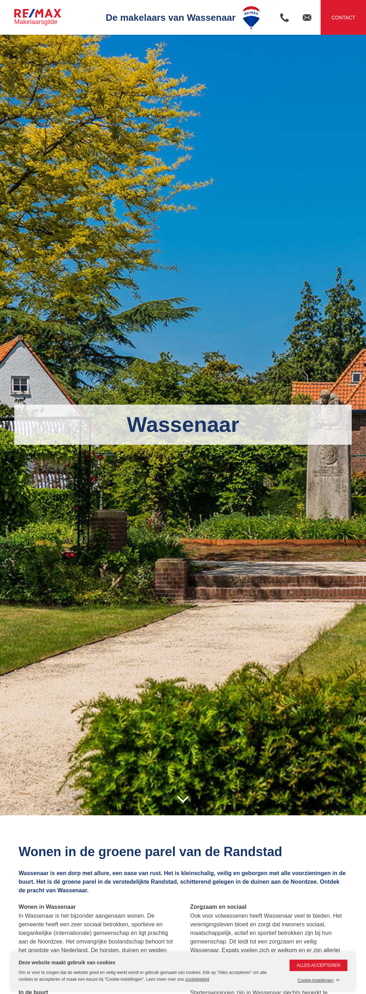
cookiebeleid (197, 979)
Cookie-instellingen (315, 980)
